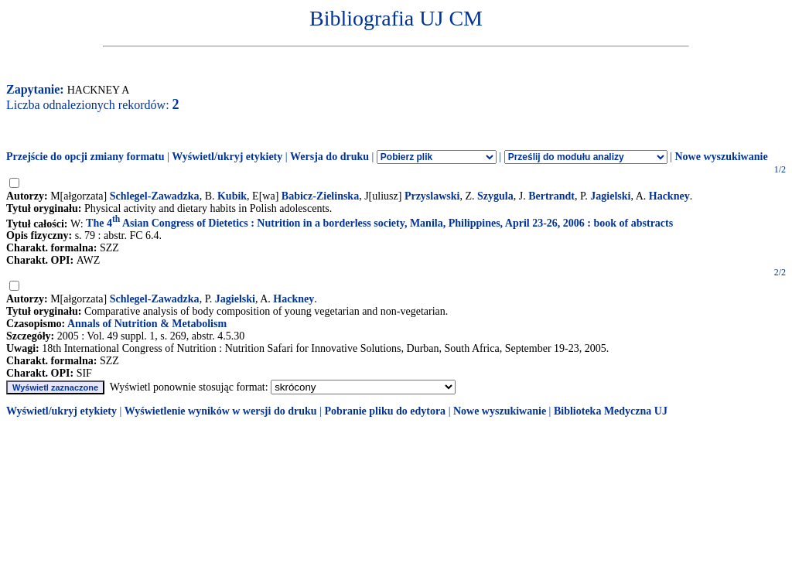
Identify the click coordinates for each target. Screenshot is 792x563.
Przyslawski (432, 196)
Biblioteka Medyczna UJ (610, 411)
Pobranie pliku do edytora (385, 411)
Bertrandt (551, 196)
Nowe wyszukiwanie (720, 156)
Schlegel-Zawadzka (155, 196)
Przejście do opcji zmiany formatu (85, 156)
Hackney (669, 196)
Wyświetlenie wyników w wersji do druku (221, 411)
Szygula (495, 196)
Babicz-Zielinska (320, 196)
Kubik (232, 196)
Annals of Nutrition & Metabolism (147, 323)
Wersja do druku (329, 156)
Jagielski (610, 196)
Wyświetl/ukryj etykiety (227, 156)
